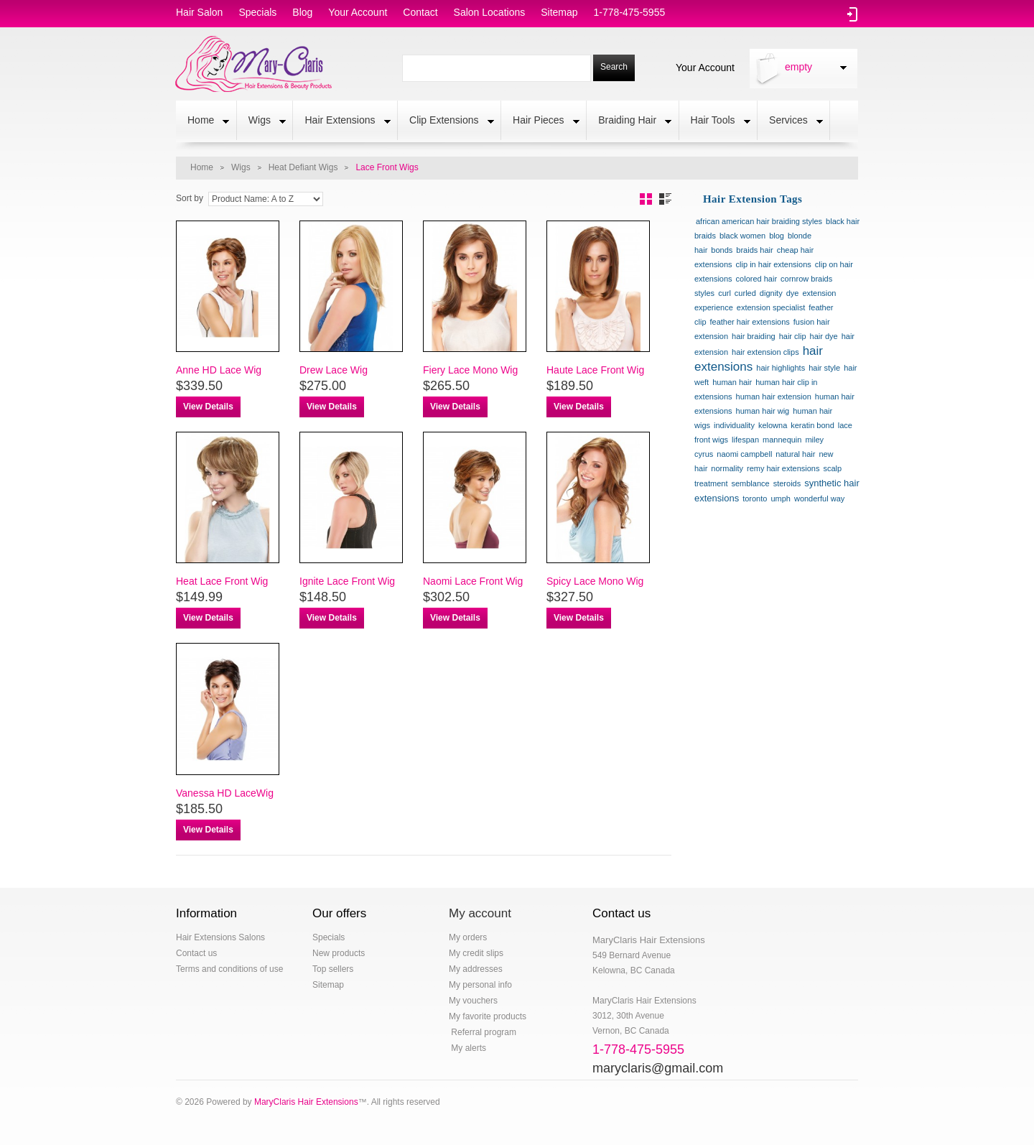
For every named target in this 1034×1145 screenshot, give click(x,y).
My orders (468, 937)
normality (727, 468)
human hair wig (763, 411)
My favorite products (487, 1016)
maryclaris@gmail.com (657, 1068)
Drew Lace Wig (333, 370)
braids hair (754, 250)
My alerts (467, 1048)
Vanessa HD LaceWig (225, 793)
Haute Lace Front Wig (595, 370)
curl (724, 293)
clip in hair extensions (773, 264)
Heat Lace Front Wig (222, 581)
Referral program (482, 1032)
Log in (852, 14)
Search (614, 67)
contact (420, 12)
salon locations (490, 12)
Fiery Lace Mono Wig (470, 370)
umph (780, 498)
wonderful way (819, 498)
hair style (824, 367)
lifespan (745, 439)
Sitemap (328, 985)
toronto (754, 498)
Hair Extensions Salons (220, 937)
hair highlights (780, 367)
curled (745, 293)
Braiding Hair (629, 121)
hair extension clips (765, 352)
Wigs (261, 121)
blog (302, 12)
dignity (771, 293)
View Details (208, 407)
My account (480, 913)
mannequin (782, 439)
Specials (328, 937)
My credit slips (476, 953)
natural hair (795, 454)
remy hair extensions (783, 468)
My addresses (476, 969)
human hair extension (773, 396)
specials (257, 12)
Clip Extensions (446, 121)
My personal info (480, 985)
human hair (732, 382)
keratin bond (812, 425)
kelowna (772, 425)
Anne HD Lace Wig (218, 370)
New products (338, 953)
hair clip (792, 336)
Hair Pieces (540, 121)
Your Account (705, 67)
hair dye (824, 336)
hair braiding (754, 336)
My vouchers (473, 1001)
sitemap (559, 12)
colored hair (756, 278)
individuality (734, 425)
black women (742, 235)
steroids (787, 483)
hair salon (199, 12)
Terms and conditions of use (229, 969)
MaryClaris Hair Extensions (306, 1102)
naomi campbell (744, 454)
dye (792, 293)
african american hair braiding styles (759, 221)
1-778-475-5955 (630, 12)
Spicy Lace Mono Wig (594, 581)
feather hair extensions (750, 321)
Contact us (196, 953)
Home (202, 121)
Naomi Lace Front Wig (473, 581)
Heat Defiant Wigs (303, 167)
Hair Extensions (341, 121)
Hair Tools (714, 121)
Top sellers (332, 969)
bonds (721, 250)
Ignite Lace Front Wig (347, 581)
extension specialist (771, 307)
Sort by (189, 198)
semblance (750, 483)
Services (790, 121)
